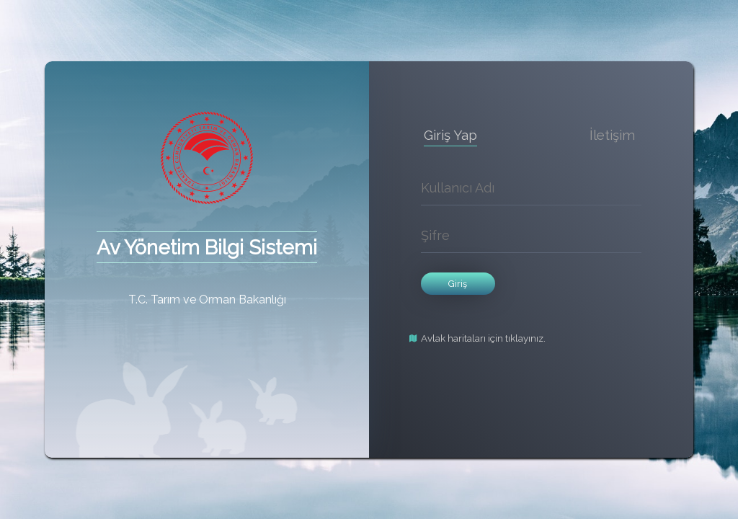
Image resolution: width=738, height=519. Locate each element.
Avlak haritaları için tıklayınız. (483, 338)
